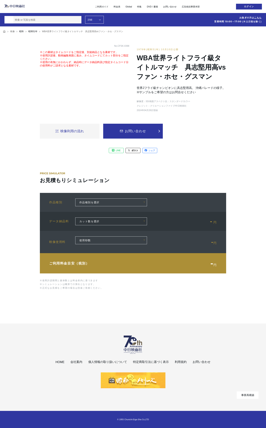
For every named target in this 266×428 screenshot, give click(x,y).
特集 (139, 6)
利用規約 (181, 361)
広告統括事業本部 (191, 6)
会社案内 (76, 361)
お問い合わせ (170, 6)
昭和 (21, 31)
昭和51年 (32, 31)
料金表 (117, 6)
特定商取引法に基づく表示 (151, 361)
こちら (258, 17)
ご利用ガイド (101, 6)
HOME (60, 362)
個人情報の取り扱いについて (107, 361)
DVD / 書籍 (152, 6)
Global (129, 6)
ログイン (249, 6)
